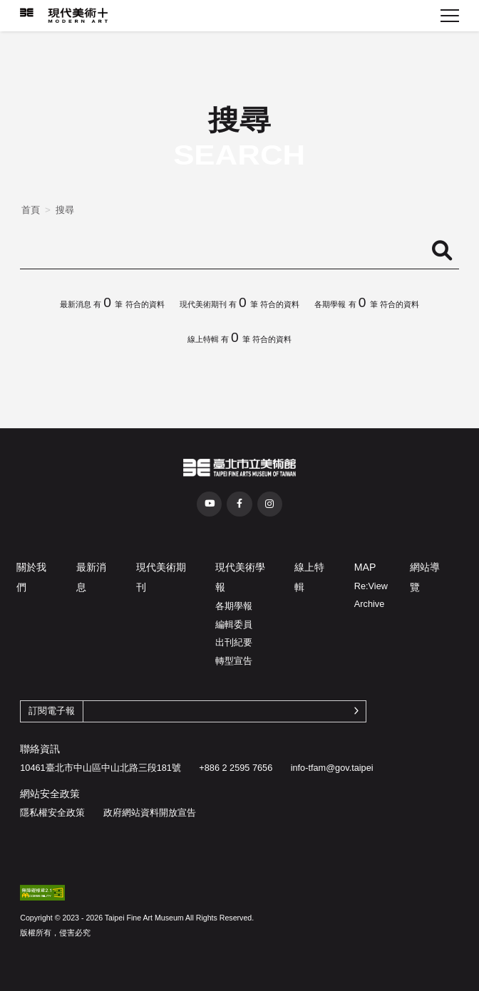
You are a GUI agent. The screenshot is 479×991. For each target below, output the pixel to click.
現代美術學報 (240, 577)
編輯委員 (233, 624)
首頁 (30, 209)
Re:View (371, 586)
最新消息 (91, 577)
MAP (365, 567)
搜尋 (65, 209)
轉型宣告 (233, 660)
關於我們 (31, 577)
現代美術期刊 (161, 577)
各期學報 (233, 606)
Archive (369, 603)
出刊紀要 (233, 642)
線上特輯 (309, 577)
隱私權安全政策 (52, 812)
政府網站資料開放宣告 (149, 812)
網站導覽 (425, 577)
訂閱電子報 (52, 710)
